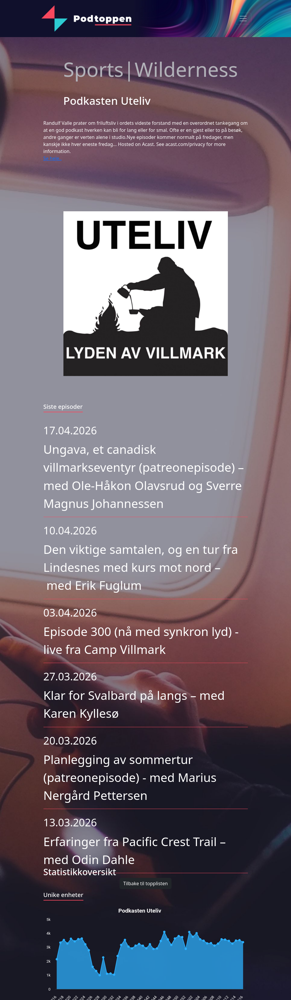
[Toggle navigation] (243, 18)
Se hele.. (52, 158)
